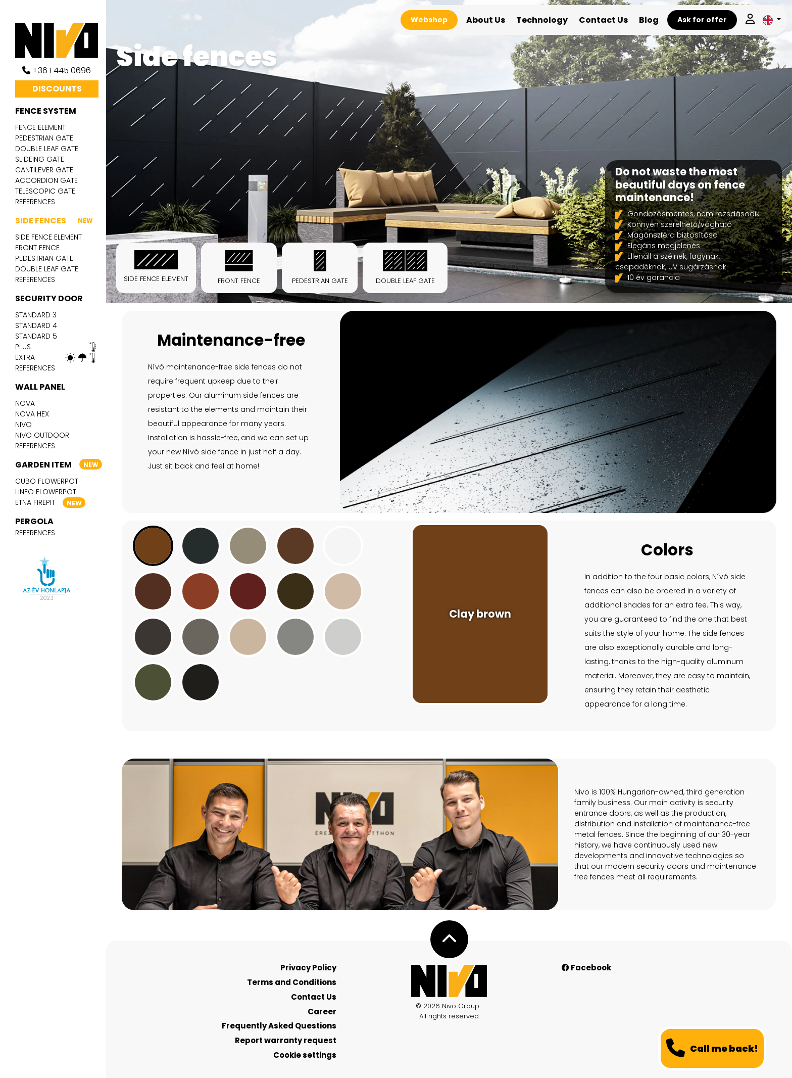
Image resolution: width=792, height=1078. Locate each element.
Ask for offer (702, 20)
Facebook (586, 967)
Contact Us (603, 20)
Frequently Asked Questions (279, 1025)
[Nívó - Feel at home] (449, 981)
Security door (49, 298)
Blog (649, 20)
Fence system (45, 111)
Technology (542, 20)
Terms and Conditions (291, 982)
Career (322, 1011)
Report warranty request (285, 1040)
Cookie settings (304, 1055)
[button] (772, 20)
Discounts (57, 89)
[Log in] (750, 20)
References (35, 202)
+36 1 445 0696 (56, 70)
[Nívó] (60, 40)
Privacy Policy (308, 967)
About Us (485, 20)
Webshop (429, 20)
